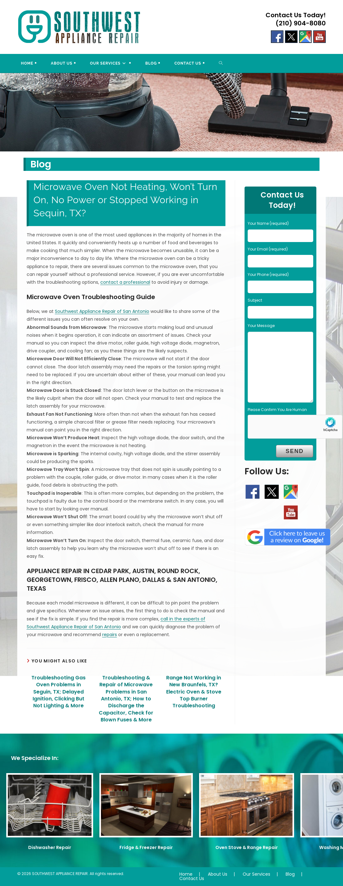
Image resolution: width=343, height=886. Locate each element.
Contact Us (191, 878)
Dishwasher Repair (49, 847)
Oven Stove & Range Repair (246, 847)
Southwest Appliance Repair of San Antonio (102, 311)
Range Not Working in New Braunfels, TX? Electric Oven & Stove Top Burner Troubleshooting (193, 691)
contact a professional (125, 282)
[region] (171, 112)
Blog (290, 874)
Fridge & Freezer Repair (146, 847)
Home (186, 874)
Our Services (256, 874)
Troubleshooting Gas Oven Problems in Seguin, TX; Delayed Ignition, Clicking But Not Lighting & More (58, 691)
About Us (217, 874)
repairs (109, 634)
